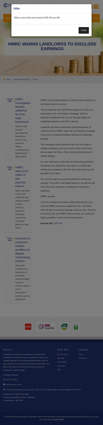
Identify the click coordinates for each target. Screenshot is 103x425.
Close (84, 30)
